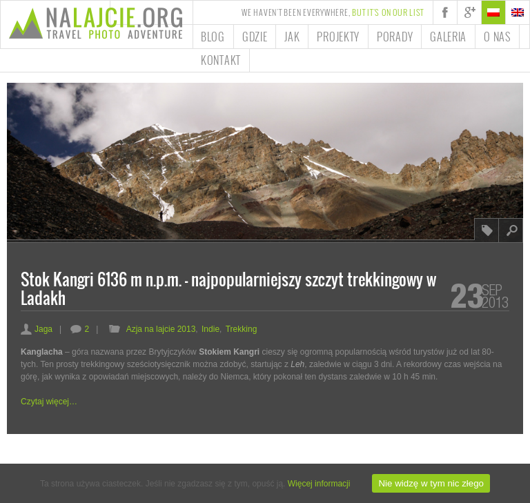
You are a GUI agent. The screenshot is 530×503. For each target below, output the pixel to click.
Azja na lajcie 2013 (161, 329)
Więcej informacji (319, 484)
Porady (395, 36)
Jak (292, 36)
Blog (213, 36)
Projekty (338, 36)
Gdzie (255, 36)
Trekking (241, 329)
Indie (210, 329)
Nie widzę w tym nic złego (431, 483)
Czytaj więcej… (49, 401)
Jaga (36, 329)
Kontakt (221, 60)
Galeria (448, 36)
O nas (497, 36)
